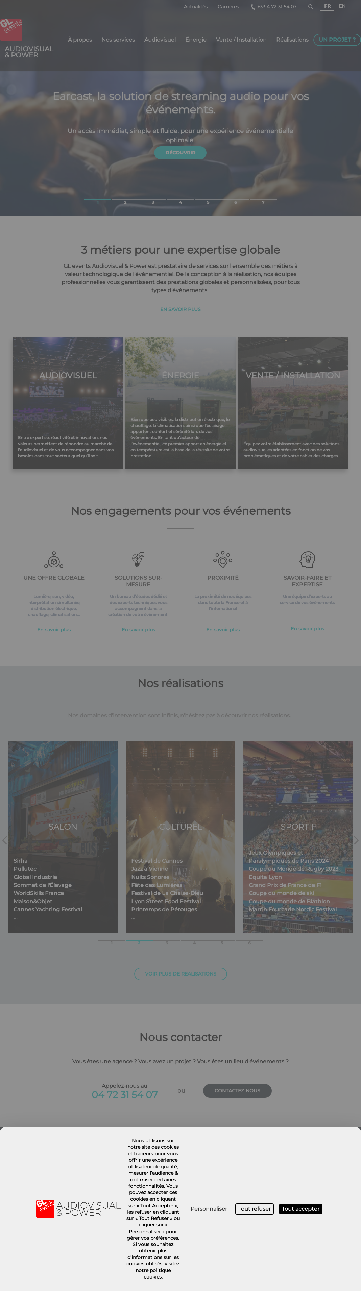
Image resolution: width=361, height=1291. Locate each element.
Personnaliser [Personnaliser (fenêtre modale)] (209, 1209)
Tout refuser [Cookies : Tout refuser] (254, 1209)
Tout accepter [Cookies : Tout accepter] (300, 1209)
